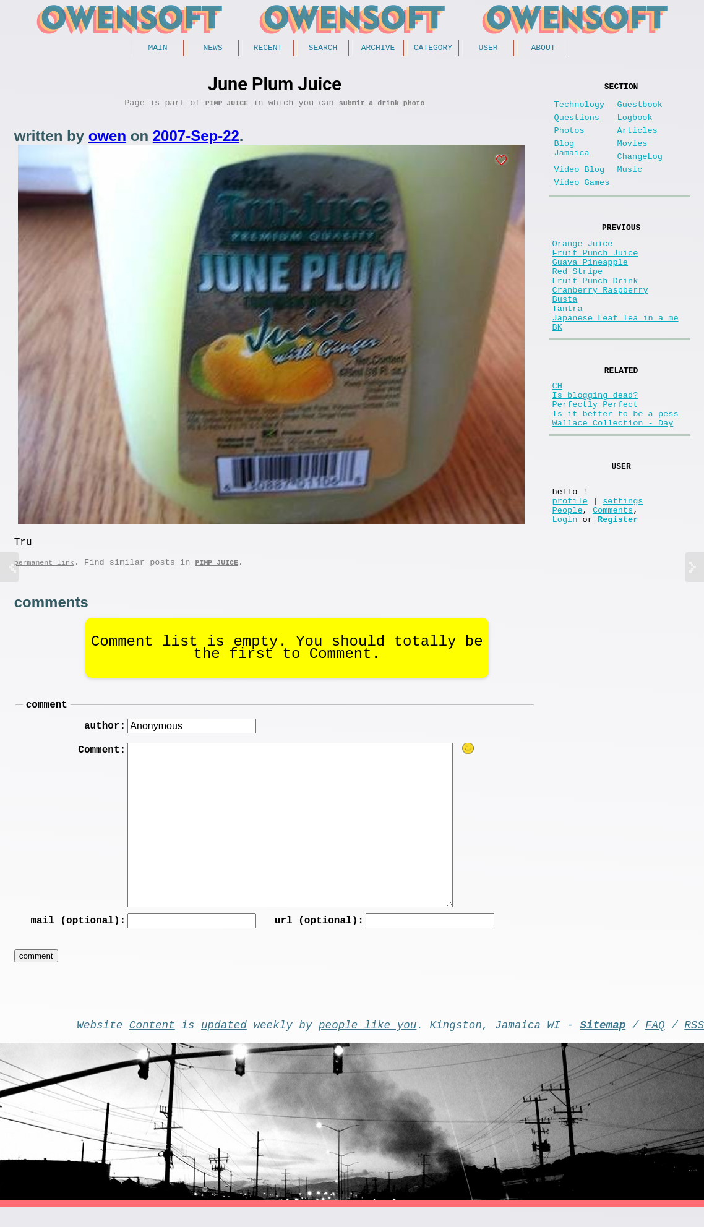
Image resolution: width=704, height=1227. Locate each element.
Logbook (635, 125)
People (567, 583)
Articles (637, 141)
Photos (569, 141)
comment (46, 715)
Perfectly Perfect (595, 460)
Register (618, 595)
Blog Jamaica (572, 162)
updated (224, 1042)
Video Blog (579, 187)
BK (557, 374)
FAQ (655, 1042)
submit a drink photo (382, 106)
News (212, 48)
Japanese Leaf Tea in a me (615, 362)
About (543, 48)
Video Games (582, 202)
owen (107, 140)
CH (557, 437)
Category (433, 48)
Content (152, 1042)
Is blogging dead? (595, 449)
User (487, 48)
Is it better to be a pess (615, 472)
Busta (565, 338)
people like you (367, 1042)
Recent (268, 48)
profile (570, 571)
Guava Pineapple (590, 291)
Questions (576, 125)
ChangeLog (640, 171)
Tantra (567, 350)
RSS (694, 1042)
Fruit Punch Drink (595, 315)
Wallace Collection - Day (613, 484)
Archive (378, 48)
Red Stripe (577, 303)
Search (323, 48)
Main (157, 48)
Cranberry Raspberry (600, 327)
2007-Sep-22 (196, 140)
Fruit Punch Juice (595, 280)
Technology (579, 110)
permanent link (44, 571)
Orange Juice (582, 268)
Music (630, 187)
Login (565, 595)
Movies (632, 156)
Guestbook (640, 110)
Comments (613, 583)
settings (623, 571)
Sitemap (602, 1042)
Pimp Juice (226, 106)
